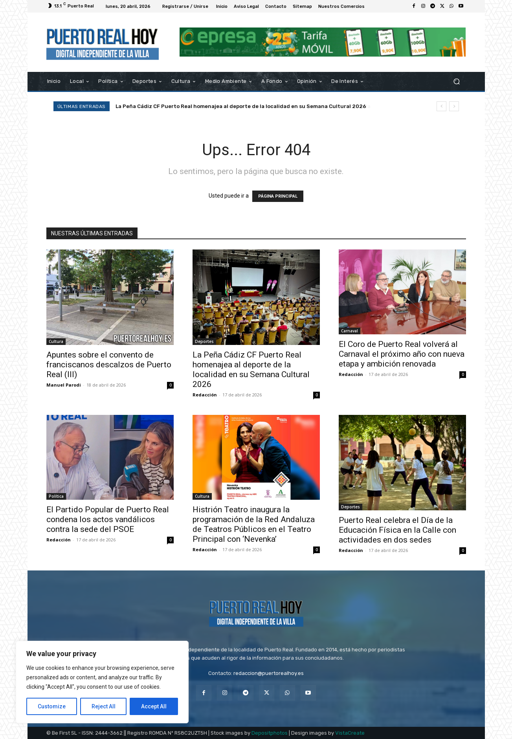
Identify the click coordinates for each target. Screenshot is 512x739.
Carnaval (349, 331)
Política (56, 496)
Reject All (104, 706)
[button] (457, 81)
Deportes (204, 341)
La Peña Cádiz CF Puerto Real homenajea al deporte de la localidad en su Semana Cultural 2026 (241, 106)
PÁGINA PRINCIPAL (277, 196)
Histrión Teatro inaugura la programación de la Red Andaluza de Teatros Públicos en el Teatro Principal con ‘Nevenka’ (254, 524)
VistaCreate (350, 733)
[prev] (441, 106)
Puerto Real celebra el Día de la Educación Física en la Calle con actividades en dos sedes (397, 530)
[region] (102, 682)
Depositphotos (269, 733)
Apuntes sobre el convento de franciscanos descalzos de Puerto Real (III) (108, 364)
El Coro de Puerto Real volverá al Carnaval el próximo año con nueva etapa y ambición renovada (401, 354)
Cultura (56, 341)
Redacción (205, 395)
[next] (454, 106)
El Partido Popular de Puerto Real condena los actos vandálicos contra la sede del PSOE (107, 519)
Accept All (154, 706)
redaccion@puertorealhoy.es (268, 673)
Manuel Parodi (63, 385)
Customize (52, 706)
